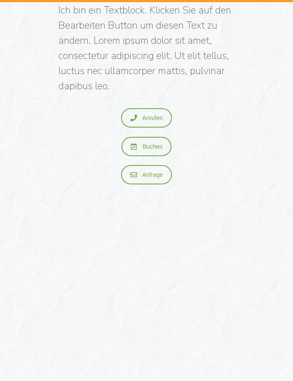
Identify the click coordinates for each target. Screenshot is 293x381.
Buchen (146, 146)
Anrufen (146, 118)
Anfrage (146, 174)
